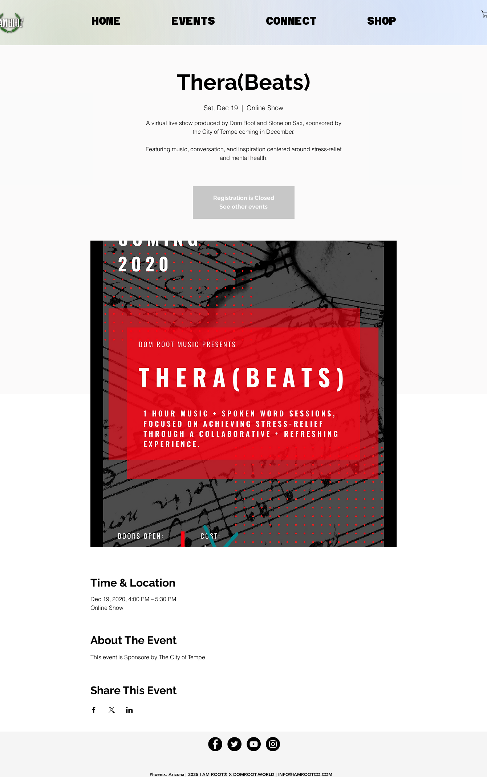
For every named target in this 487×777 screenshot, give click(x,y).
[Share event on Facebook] (93, 710)
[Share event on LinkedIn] (129, 710)
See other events (243, 206)
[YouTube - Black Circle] (254, 744)
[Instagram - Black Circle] (273, 744)
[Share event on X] (111, 710)
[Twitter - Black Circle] (234, 744)
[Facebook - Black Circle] (215, 744)
